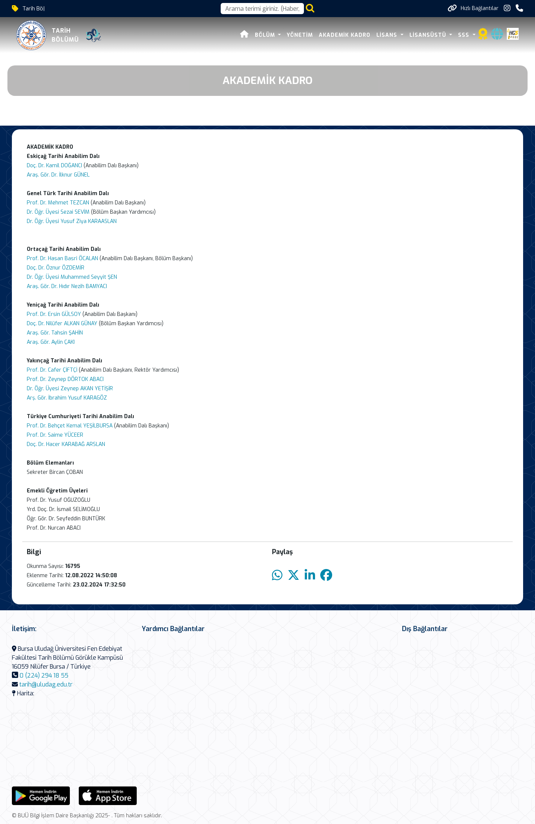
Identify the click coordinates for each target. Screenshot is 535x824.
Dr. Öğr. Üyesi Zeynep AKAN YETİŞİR (70, 388)
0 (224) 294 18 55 (44, 675)
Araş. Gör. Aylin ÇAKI (51, 342)
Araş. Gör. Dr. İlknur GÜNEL (58, 174)
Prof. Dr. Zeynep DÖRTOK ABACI (65, 379)
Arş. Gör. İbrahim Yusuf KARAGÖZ (67, 397)
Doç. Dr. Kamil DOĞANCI (55, 165)
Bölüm (266, 35)
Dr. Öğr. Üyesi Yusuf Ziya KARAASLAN (72, 221)
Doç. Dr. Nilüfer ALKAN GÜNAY (62, 323)
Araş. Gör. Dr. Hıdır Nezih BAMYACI (67, 286)
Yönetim (300, 35)
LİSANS (387, 35)
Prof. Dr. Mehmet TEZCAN (58, 202)
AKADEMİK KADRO (344, 35)
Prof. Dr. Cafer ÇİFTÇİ (53, 370)
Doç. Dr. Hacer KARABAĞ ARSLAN (66, 444)
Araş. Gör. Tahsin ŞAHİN (55, 332)
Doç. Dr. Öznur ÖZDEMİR (55, 267)
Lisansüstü (428, 35)
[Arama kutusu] (262, 8)
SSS (464, 35)
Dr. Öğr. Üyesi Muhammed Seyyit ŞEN (72, 277)
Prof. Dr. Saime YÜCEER (55, 435)
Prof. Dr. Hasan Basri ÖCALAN (62, 258)
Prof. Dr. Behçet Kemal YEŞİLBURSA (70, 425)
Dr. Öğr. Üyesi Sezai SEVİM (58, 212)
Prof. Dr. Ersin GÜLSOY (54, 314)
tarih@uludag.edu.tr (45, 684)
